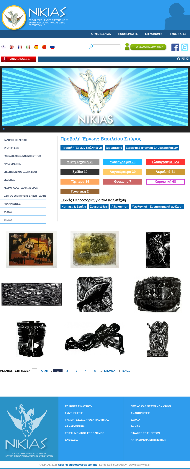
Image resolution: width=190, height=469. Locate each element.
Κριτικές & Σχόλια (73, 206)
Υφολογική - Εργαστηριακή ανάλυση (157, 206)
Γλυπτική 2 (80, 191)
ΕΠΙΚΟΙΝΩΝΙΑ (153, 33)
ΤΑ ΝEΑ (8, 212)
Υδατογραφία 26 (122, 162)
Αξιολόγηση (119, 206)
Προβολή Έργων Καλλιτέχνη (81, 147)
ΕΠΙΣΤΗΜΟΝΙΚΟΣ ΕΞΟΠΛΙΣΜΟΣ (20, 172)
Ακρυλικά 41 (165, 172)
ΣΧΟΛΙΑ (8, 219)
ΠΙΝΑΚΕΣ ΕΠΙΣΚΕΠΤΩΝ (145, 433)
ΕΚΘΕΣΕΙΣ (9, 180)
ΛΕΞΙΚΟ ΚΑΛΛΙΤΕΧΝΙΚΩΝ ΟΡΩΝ (21, 188)
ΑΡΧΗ (44, 370)
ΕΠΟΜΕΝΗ (110, 370)
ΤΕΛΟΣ (125, 370)
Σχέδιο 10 (79, 172)
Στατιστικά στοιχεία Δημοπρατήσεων (152, 147)
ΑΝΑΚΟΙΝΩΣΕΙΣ (12, 204)
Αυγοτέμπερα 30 (123, 172)
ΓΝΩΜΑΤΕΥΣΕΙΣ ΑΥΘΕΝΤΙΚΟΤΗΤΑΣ (22, 156)
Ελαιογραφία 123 (165, 162)
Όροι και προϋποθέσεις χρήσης (77, 464)
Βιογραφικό (114, 147)
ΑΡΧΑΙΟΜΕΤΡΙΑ (12, 164)
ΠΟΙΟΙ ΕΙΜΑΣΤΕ (128, 33)
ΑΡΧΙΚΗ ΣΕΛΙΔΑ (101, 33)
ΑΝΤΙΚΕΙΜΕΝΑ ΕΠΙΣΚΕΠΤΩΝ (148, 439)
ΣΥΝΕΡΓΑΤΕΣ (178, 33)
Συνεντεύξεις (99, 206)
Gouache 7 (122, 181)
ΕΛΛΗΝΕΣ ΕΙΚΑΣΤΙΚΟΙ (15, 140)
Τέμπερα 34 (80, 181)
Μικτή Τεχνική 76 (80, 162)
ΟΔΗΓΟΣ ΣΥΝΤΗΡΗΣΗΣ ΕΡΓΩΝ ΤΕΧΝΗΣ (25, 196)
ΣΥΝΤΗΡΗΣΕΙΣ (11, 148)
